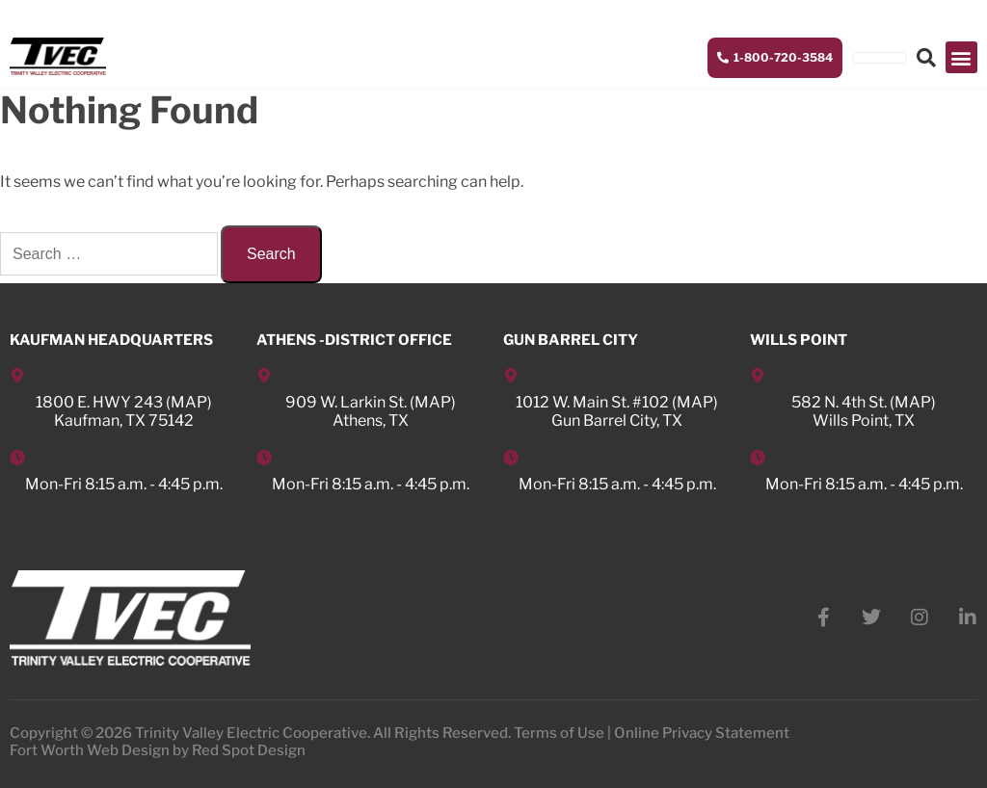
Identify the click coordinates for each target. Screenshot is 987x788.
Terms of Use (559, 733)
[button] (961, 57)
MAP (189, 402)
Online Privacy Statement (701, 733)
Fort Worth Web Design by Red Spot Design (158, 750)
